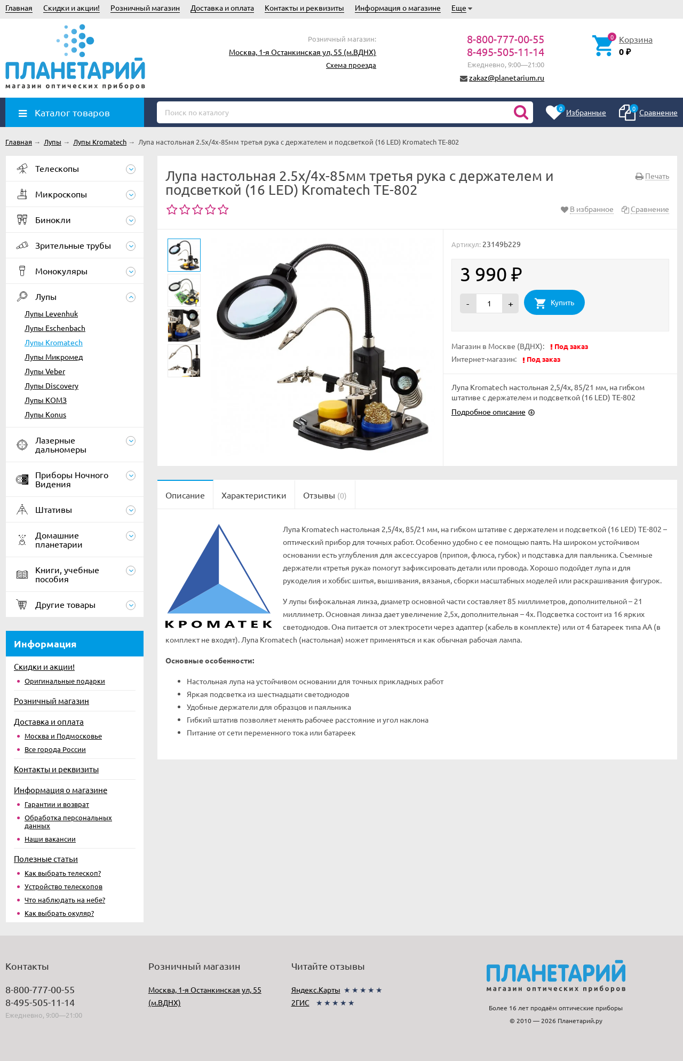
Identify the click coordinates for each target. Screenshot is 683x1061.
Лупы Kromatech (54, 342)
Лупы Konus (45, 414)
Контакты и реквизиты (304, 7)
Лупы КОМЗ (46, 400)
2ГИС (300, 1002)
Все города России (55, 749)
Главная (19, 7)
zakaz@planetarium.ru (506, 77)
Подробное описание (488, 411)
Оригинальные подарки (65, 680)
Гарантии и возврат (57, 804)
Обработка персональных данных (68, 821)
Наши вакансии (50, 838)
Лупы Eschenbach (55, 327)
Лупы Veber (45, 371)
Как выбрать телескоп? (63, 872)
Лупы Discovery (51, 385)
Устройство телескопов (63, 886)
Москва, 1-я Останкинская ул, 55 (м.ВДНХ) (302, 52)
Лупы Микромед (54, 356)
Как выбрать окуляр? (59, 912)
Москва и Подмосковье (63, 735)
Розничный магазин (145, 7)
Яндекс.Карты (315, 989)
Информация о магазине (398, 7)
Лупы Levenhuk (51, 313)
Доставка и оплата (222, 7)
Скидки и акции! (71, 7)
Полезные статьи (46, 858)
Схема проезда (351, 64)
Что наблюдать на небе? (65, 899)
